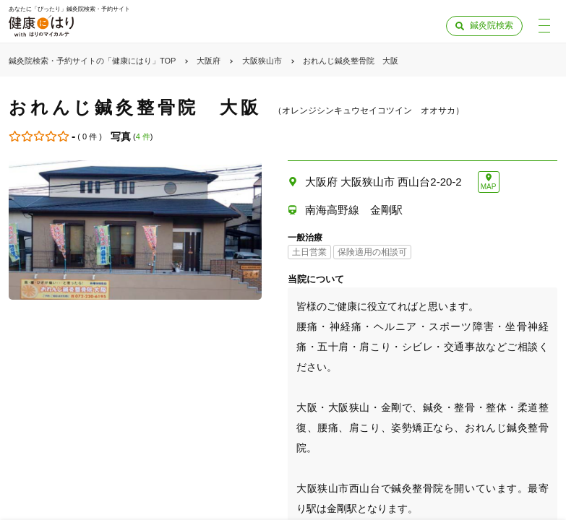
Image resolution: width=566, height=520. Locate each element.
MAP (489, 187)
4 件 (143, 136)
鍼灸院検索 (491, 25)
